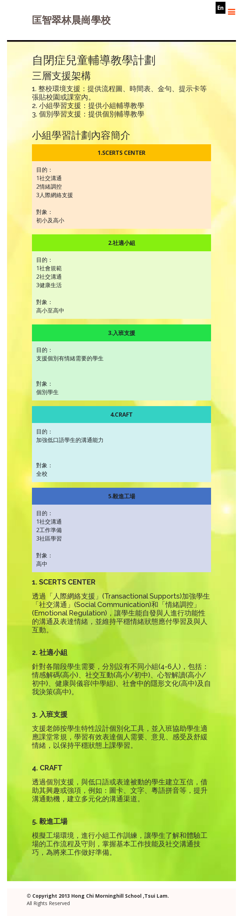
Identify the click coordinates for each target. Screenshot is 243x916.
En (220, 8)
